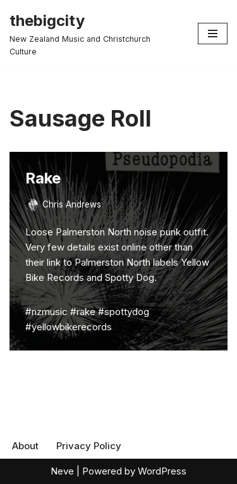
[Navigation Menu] (213, 33)
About (25, 446)
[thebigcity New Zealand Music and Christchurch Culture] (94, 33)
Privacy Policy (88, 446)
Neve (62, 471)
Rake (43, 178)
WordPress (162, 471)
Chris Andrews (71, 204)
